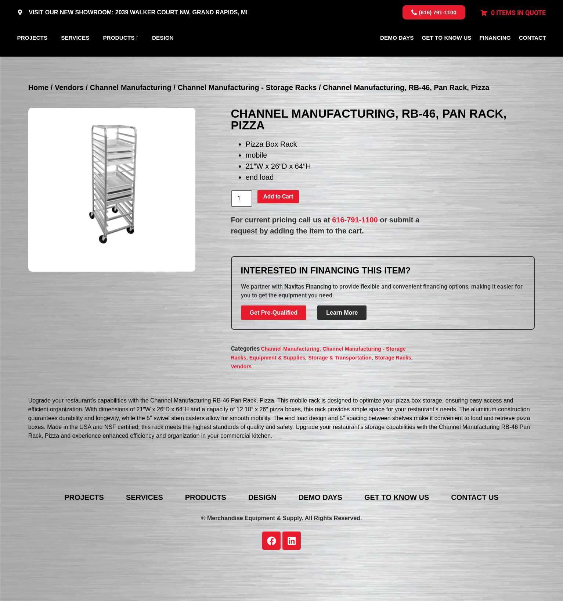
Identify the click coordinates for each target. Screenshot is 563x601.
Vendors (69, 123)
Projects (32, 56)
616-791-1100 (355, 255)
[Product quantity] (241, 234)
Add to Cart (278, 232)
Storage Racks (393, 393)
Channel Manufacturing (130, 123)
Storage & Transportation (340, 393)
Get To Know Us (446, 56)
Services (75, 56)
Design (163, 56)
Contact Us (475, 533)
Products (118, 56)
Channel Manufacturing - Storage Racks (247, 123)
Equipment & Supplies (277, 393)
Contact (532, 56)
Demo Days (397, 56)
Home (38, 123)
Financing (495, 56)
